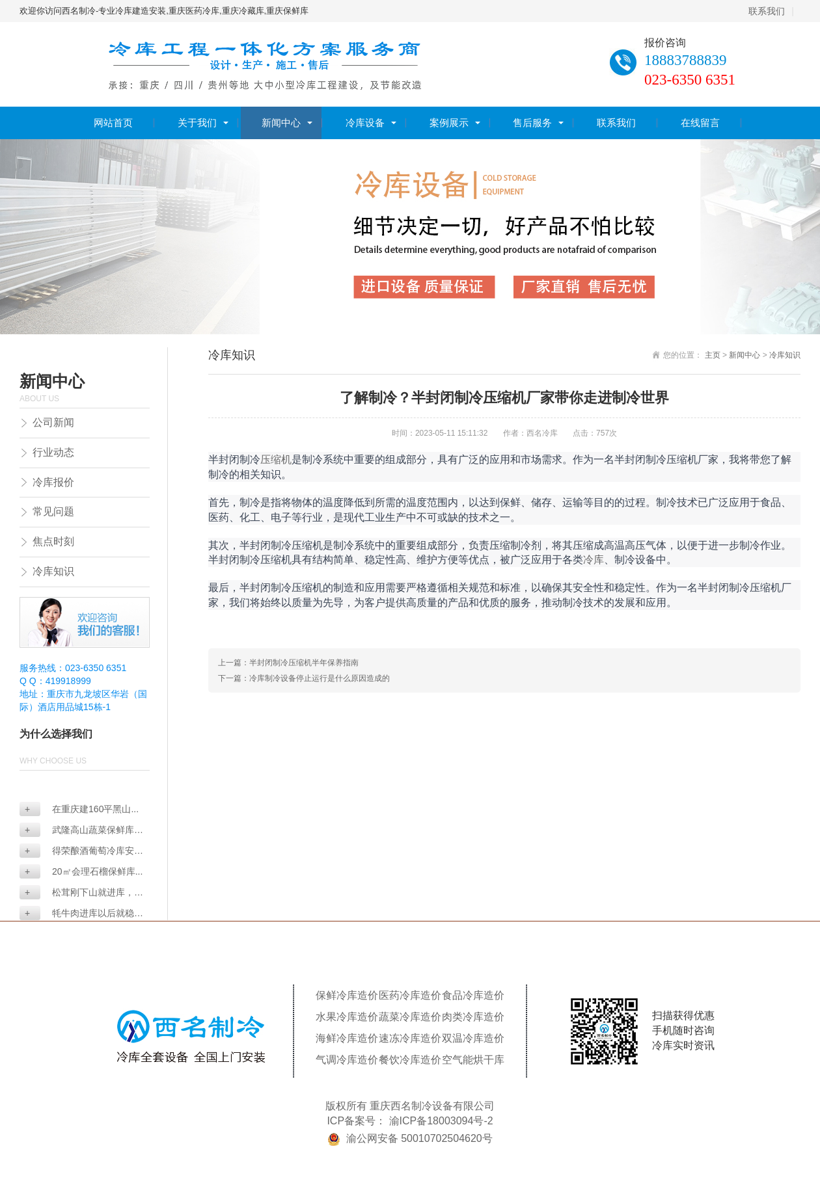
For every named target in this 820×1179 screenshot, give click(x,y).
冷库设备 (365, 122)
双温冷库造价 (473, 1038)
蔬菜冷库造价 (410, 1016)
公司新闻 (53, 422)
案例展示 (449, 122)
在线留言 (700, 122)
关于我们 (197, 122)
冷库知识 (53, 571)
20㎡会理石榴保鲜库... (84, 871)
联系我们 (766, 11)
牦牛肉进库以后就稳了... (77, 914)
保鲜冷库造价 (347, 995)
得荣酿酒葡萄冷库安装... (77, 851)
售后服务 (532, 122)
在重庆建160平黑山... (82, 809)
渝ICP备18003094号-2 (441, 1120)
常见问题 (53, 511)
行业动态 (53, 452)
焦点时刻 (53, 541)
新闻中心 (281, 122)
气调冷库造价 (347, 1059)
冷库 (593, 559)
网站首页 (113, 122)
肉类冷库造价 (473, 1016)
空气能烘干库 (473, 1059)
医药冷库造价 (410, 995)
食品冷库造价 (473, 995)
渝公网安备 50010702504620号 (419, 1138)
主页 (712, 355)
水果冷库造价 (347, 1016)
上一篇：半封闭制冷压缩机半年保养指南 (288, 662)
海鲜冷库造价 (347, 1038)
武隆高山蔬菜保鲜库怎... (77, 831)
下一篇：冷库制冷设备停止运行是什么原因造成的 (304, 678)
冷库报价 (53, 482)
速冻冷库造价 (410, 1038)
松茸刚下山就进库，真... (77, 893)
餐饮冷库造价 (410, 1059)
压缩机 (276, 459)
